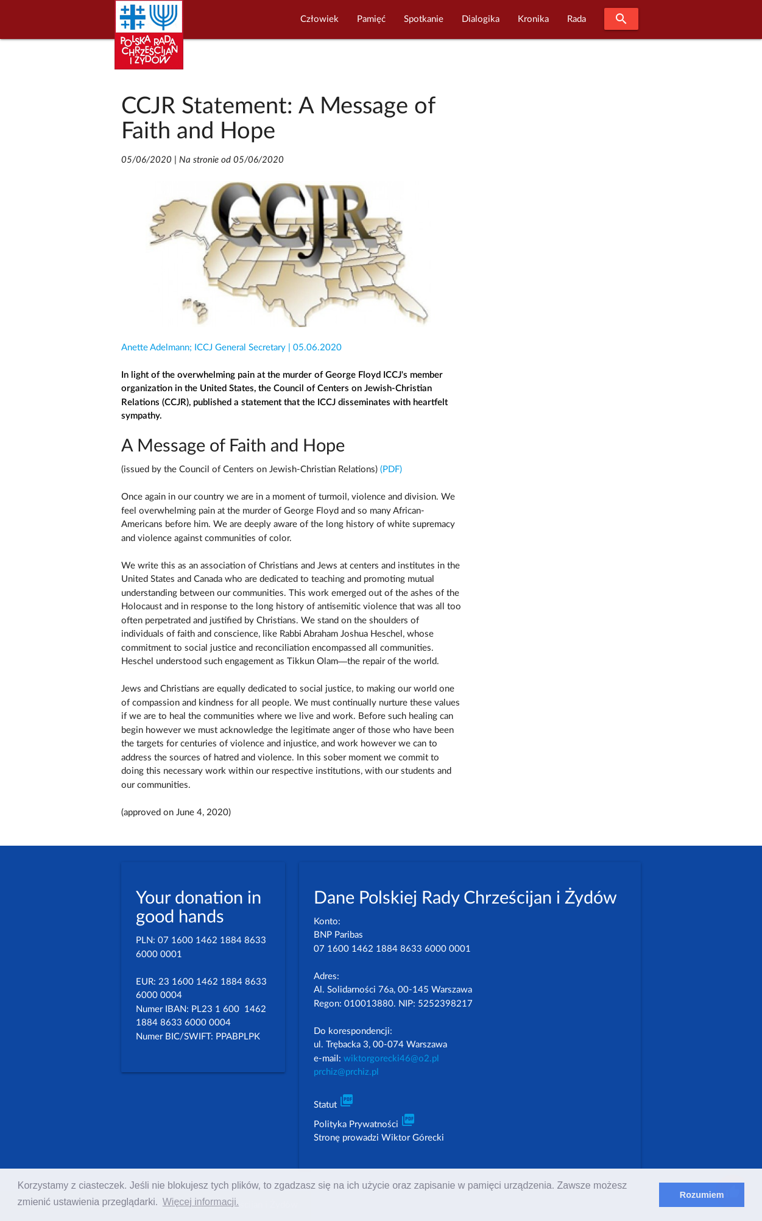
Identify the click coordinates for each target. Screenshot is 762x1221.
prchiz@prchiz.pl (346, 1072)
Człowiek (319, 19)
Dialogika (480, 19)
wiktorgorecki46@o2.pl (391, 1058)
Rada (576, 19)
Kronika (533, 19)
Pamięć (371, 19)
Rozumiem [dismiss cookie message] (702, 1195)
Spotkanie (423, 19)
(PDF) (391, 469)
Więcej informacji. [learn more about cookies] (201, 1202)
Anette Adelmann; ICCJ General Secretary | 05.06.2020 (231, 347)
